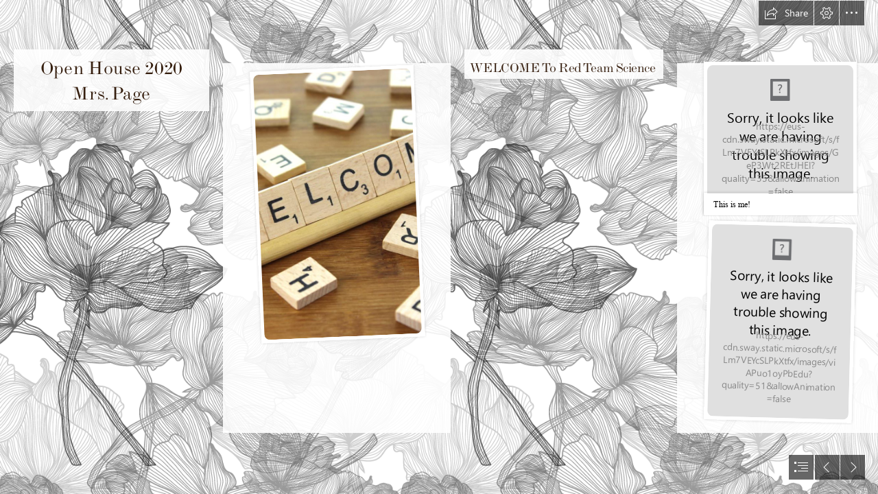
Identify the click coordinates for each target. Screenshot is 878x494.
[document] (439, 247)
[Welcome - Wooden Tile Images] (336, 203)
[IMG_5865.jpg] (779, 321)
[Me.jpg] (779, 139)
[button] (786, 13)
